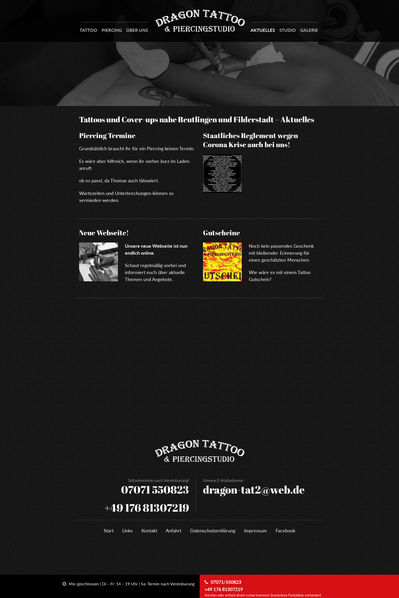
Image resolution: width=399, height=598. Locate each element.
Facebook (285, 530)
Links (127, 530)
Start (109, 530)
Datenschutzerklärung (212, 530)
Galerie (309, 30)
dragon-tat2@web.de (254, 489)
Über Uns (137, 30)
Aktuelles (263, 30)
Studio (287, 30)
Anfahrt (173, 530)
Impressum (255, 530)
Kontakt (149, 530)
